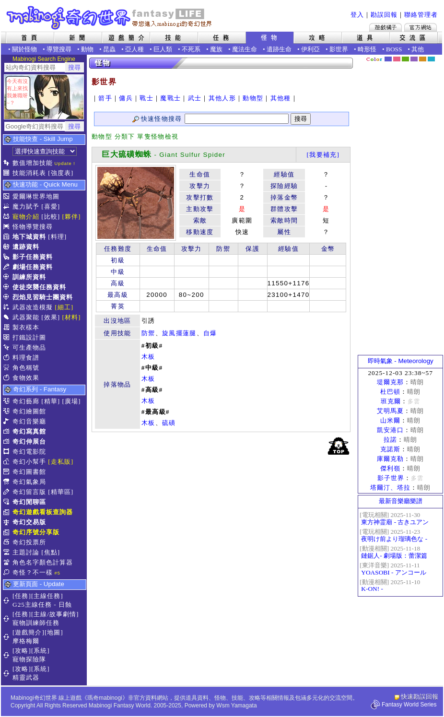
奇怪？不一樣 (32, 572)
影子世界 (390, 478)
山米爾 (390, 420)
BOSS (394, 49)
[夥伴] (71, 216)
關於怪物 (24, 49)
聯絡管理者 (421, 14)
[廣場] (71, 401)
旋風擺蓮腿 (179, 333)
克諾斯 (390, 449)
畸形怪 (367, 49)
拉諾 (390, 439)
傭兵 (126, 98)
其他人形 (222, 98)
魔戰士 (170, 98)
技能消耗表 (29, 172)
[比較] (50, 216)
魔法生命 (244, 49)
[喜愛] (50, 206)
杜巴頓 (390, 391)
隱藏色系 (436, 55)
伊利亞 (310, 49)
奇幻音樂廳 (29, 421)
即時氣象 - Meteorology (400, 360)
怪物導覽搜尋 (32, 226)
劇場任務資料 (32, 266)
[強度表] (60, 172)
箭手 (105, 98)
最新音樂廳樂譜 (400, 501)
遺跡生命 (279, 49)
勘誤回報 (384, 14)
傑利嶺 (390, 468)
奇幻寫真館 (29, 431)
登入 (357, 14)
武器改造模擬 (32, 307)
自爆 (210, 333)
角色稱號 (25, 367)
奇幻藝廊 (25, 401)
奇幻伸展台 (29, 441)
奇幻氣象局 (29, 481)
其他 (417, 49)
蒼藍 (431, 59)
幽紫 (414, 59)
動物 (87, 49)
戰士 (146, 98)
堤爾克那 (390, 382)
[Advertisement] (400, 209)
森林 (405, 59)
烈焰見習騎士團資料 (42, 297)
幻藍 (388, 59)
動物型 (253, 98)
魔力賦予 (25, 206)
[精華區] (60, 491)
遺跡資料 (25, 246)
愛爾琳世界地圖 (35, 196)
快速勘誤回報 (419, 696)
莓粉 (396, 59)
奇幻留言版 (29, 491)
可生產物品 (29, 347)
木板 (148, 356)
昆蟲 (109, 49)
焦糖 (422, 59)
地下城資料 (29, 236)
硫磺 (169, 422)
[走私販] (60, 461)
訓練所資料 (29, 277)
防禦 (148, 333)
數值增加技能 (32, 162)
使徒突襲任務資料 (39, 287)
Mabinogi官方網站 (420, 27)
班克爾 (391, 401)
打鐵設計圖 (29, 337)
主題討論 (25, 552)
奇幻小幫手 (29, 461)
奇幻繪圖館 (29, 411)
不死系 (191, 49)
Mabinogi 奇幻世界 (110, 18)
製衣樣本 (25, 327)
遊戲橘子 (385, 27)
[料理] (57, 236)
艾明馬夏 (390, 410)
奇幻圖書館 (29, 471)
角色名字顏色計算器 (42, 562)
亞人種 (134, 49)
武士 (195, 98)
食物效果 (25, 377)
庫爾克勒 (390, 458)
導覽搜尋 (59, 49)
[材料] (71, 317)
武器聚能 (25, 317)
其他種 (280, 98)
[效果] (50, 317)
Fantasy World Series (409, 704)
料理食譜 (25, 357)
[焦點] (50, 552)
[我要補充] (322, 154)
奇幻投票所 (29, 542)
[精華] (50, 401)
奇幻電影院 (29, 451)
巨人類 (162, 49)
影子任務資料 (32, 256)
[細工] (64, 307)
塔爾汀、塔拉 (390, 487)
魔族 (216, 49)
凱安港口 (390, 430)
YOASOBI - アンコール (393, 572)
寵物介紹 (25, 216)
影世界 (338, 49)
